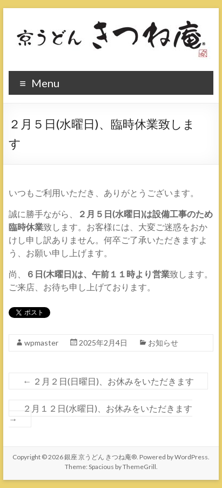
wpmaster (41, 342)
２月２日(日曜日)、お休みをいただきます (108, 381)
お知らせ (163, 342)
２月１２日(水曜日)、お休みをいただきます (100, 413)
